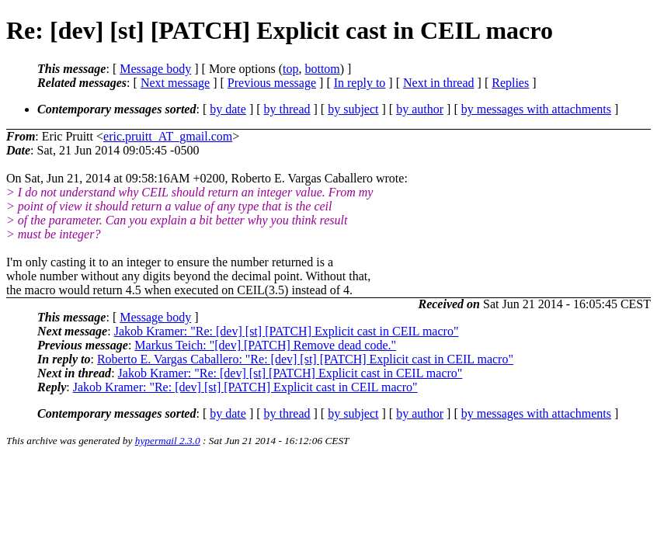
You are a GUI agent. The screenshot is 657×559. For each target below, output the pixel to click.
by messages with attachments (536, 109)
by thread (287, 109)
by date (228, 109)
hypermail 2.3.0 (167, 440)
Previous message (272, 82)
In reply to (360, 82)
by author (419, 109)
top (290, 68)
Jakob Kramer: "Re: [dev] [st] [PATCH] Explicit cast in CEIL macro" (286, 331)
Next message (175, 82)
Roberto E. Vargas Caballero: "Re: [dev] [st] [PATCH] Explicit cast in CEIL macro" (305, 359)
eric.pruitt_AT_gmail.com (167, 136)
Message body (155, 68)
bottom (321, 68)
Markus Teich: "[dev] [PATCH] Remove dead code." (265, 345)
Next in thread (438, 82)
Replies (510, 82)
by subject (353, 109)
